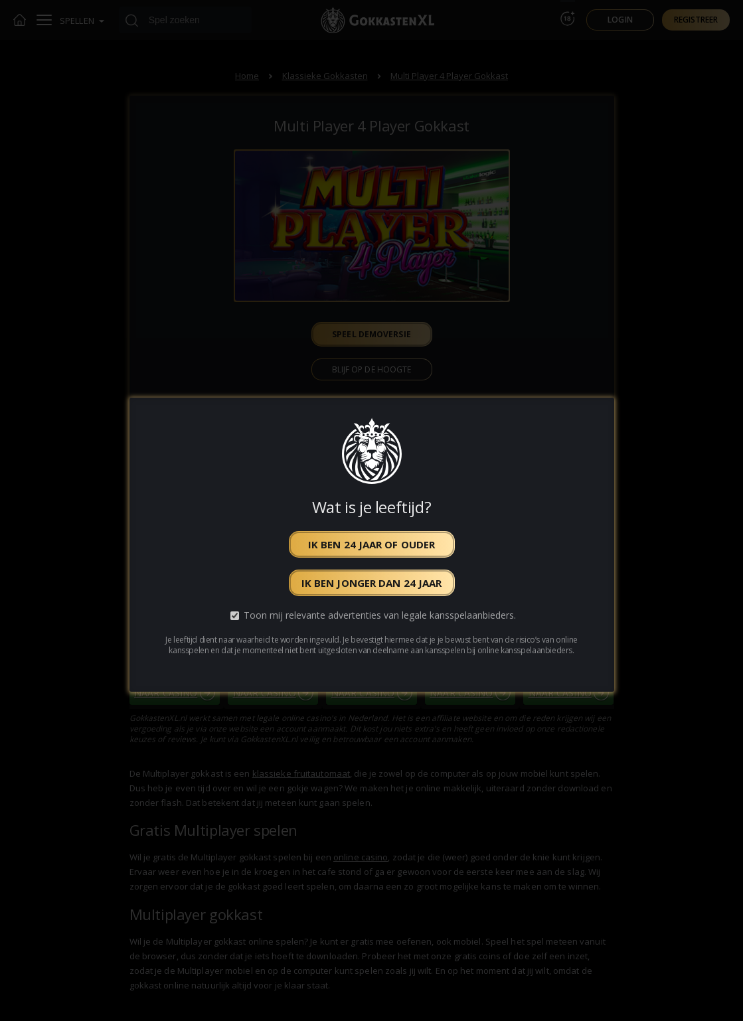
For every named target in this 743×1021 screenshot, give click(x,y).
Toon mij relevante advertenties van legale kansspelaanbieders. (380, 615)
